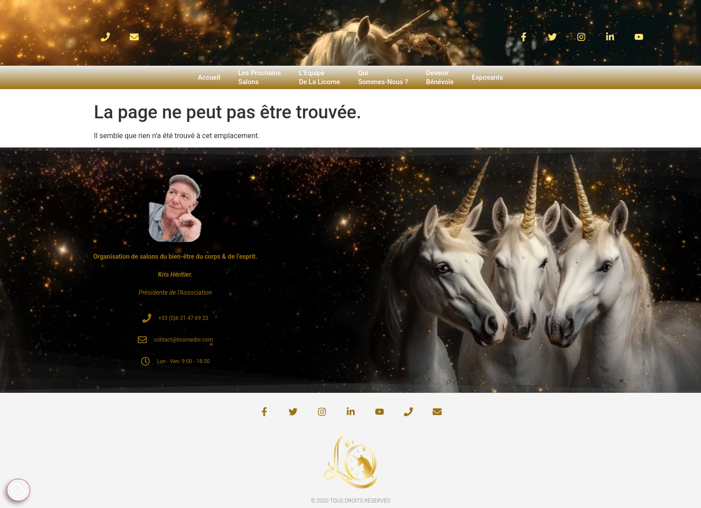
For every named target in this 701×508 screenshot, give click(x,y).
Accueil (209, 77)
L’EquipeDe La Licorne (319, 77)
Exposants (487, 77)
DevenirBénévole (440, 77)
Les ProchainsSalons (259, 77)
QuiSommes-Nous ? (383, 77)
